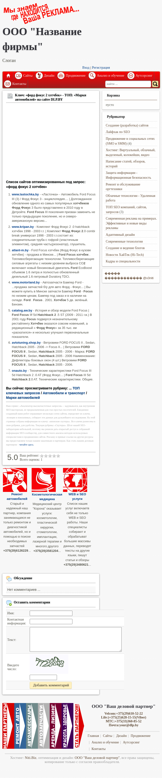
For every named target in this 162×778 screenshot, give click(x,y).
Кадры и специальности (123, 261)
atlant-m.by (20, 250)
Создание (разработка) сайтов (127, 125)
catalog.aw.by (22, 310)
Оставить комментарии (32, 602)
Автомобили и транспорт (64, 393)
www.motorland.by (26, 282)
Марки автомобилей (23, 398)
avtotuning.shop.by (26, 342)
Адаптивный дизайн (120, 235)
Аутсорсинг (144, 75)
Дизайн (49, 75)
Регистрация (101, 67)
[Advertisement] (51, 142)
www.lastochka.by (25, 194)
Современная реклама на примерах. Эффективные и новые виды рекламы (131, 223)
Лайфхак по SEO (118, 132)
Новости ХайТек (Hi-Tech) (125, 255)
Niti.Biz (30, 758)
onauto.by (19, 370)
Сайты (28, 75)
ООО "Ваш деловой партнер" (97, 758)
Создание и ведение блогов (125, 248)
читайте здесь (26, 444)
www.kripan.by (23, 227)
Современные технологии (124, 241)
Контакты (19, 84)
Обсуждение (23, 578)
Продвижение (75, 75)
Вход (85, 67)
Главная (8, 76)
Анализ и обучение (110, 75)
